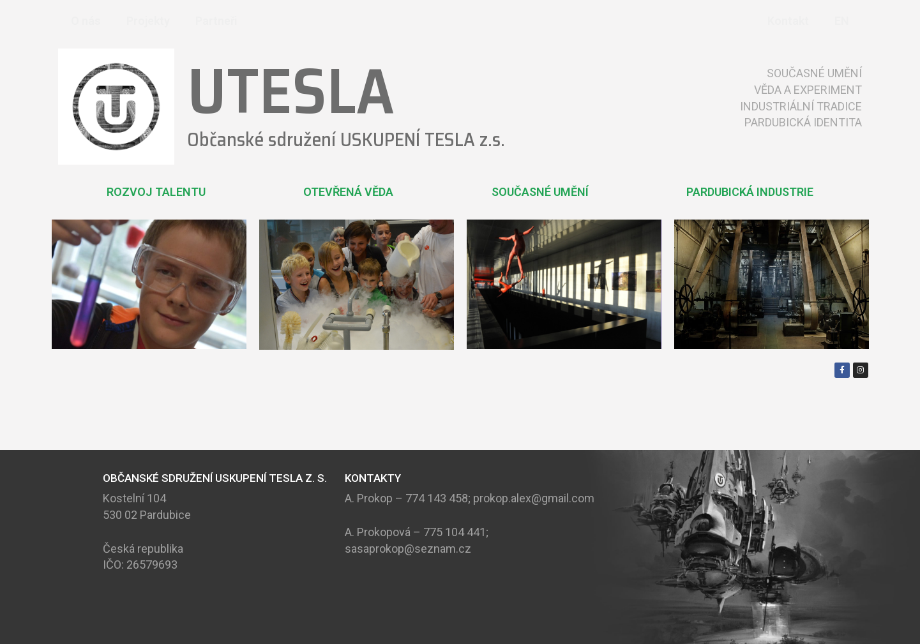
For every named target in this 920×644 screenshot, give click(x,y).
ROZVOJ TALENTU (156, 191)
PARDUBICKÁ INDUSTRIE (749, 191)
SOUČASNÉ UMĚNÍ (540, 191)
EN (841, 20)
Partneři (216, 20)
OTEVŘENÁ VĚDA (348, 191)
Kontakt (788, 20)
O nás (86, 20)
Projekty (148, 20)
